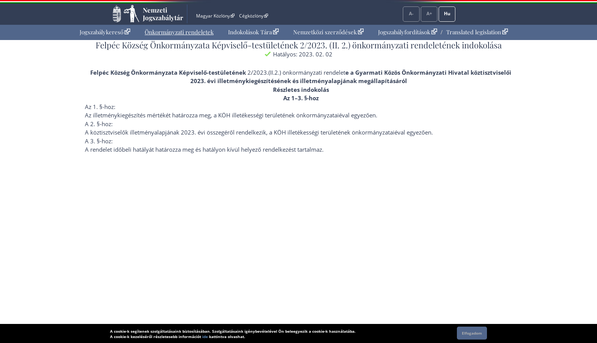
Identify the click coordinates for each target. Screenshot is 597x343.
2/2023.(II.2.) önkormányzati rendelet (296, 72)
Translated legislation (477, 32)
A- (411, 13)
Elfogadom (472, 333)
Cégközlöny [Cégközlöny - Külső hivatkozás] (253, 16)
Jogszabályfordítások (407, 32)
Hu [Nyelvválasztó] (447, 13)
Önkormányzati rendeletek (179, 32)
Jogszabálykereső (105, 32)
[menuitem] (105, 32)
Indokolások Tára (253, 32)
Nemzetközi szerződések (328, 32)
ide (205, 336)
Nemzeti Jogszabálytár (163, 14)
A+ (429, 13)
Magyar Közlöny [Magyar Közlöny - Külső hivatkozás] (215, 16)
